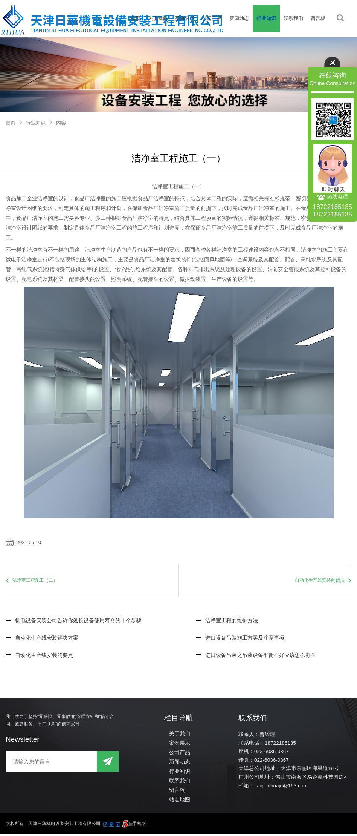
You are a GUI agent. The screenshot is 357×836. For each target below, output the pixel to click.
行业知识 (266, 18)
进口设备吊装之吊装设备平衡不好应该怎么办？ (256, 656)
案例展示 (185, 18)
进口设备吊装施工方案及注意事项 (240, 639)
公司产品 (212, 18)
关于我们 (158, 18)
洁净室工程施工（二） (35, 581)
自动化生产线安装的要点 (39, 656)
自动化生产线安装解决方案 (42, 639)
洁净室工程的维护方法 (227, 621)
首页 (135, 18)
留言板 (318, 18)
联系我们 (293, 18)
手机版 (139, 825)
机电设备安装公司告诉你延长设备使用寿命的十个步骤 (74, 621)
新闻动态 (239, 18)
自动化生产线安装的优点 (320, 581)
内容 (61, 123)
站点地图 (178, 801)
